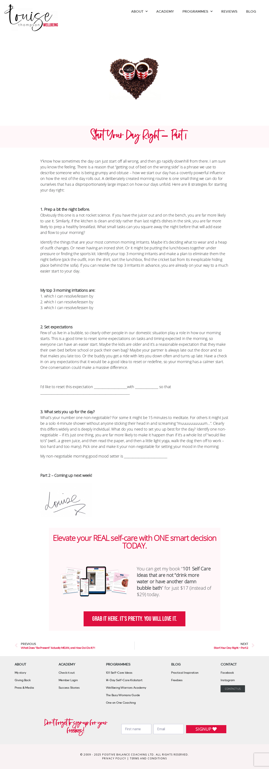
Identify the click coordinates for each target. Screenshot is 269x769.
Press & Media (24, 687)
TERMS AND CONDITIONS (148, 758)
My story (20, 672)
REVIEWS (229, 11)
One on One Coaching (121, 702)
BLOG (251, 11)
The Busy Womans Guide (123, 695)
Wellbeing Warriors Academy (126, 687)
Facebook (227, 672)
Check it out (67, 672)
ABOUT (139, 11)
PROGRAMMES (197, 11)
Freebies (177, 680)
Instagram (228, 680)
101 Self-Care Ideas (119, 672)
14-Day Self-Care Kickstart (124, 680)
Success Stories (69, 687)
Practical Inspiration (184, 672)
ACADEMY (165, 11)
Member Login (68, 680)
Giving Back (23, 680)
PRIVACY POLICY (114, 758)
